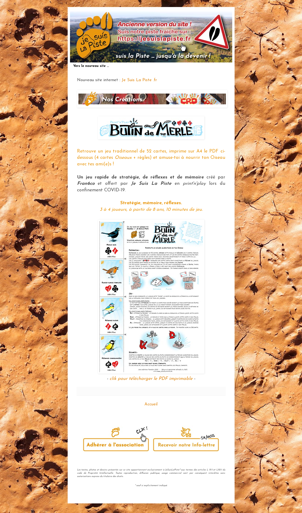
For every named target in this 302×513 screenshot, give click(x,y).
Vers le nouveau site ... (91, 66)
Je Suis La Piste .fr (139, 80)
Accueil (151, 404)
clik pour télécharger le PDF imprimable (151, 378)
